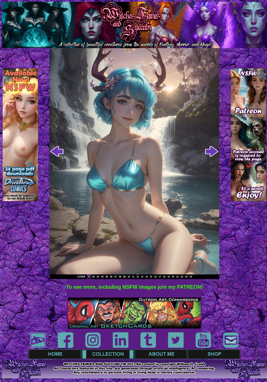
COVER (81, 277)
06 (111, 277)
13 (142, 277)
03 (98, 277)
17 (159, 277)
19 (168, 277)
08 (120, 277)
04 (102, 277)
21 (177, 277)
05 (106, 277)
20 (173, 277)
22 (182, 277)
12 (137, 277)
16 (155, 277)
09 (124, 277)
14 (146, 277)
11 (133, 277)
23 (186, 277)
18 (164, 277)
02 (93, 277)
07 (115, 277)
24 (190, 277)
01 (89, 277)
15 (151, 277)
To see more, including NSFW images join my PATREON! (134, 287)
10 (129, 277)
